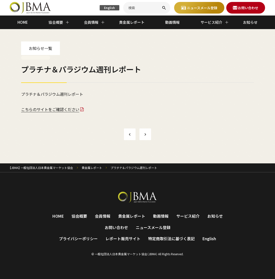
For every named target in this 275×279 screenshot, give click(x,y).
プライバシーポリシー (78, 238)
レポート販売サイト (122, 238)
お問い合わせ (116, 227)
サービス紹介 (188, 216)
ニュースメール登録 (153, 227)
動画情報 (172, 22)
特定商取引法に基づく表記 (171, 238)
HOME (22, 22)
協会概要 (79, 216)
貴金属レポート (132, 22)
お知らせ (250, 22)
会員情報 (102, 216)
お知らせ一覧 (40, 48)
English (109, 8)
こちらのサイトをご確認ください (50, 109)
